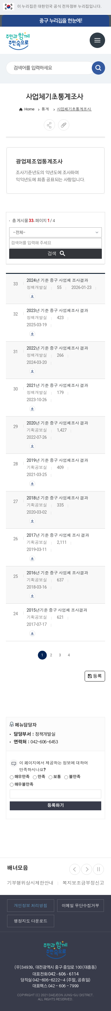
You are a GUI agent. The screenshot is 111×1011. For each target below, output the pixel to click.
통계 (45, 109)
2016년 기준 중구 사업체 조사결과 (57, 572)
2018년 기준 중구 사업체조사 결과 (57, 498)
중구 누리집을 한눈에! (60, 20)
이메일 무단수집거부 (80, 905)
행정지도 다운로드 (30, 920)
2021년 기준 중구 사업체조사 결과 (57, 385)
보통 (55, 777)
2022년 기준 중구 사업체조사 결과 (57, 348)
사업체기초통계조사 (74, 109)
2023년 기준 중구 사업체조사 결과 (57, 310)
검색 (98, 68)
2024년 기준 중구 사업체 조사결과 (57, 280)
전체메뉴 (97, 40)
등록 (95, 676)
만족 (39, 777)
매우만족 (20, 777)
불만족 (72, 777)
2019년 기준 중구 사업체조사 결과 (57, 460)
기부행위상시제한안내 (30, 883)
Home (29, 109)
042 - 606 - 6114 (63, 974)
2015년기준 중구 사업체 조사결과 (57, 610)
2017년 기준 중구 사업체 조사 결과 (58, 535)
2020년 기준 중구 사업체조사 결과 (57, 423)
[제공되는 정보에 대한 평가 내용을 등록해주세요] (55, 794)
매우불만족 (21, 785)
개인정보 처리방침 (30, 905)
